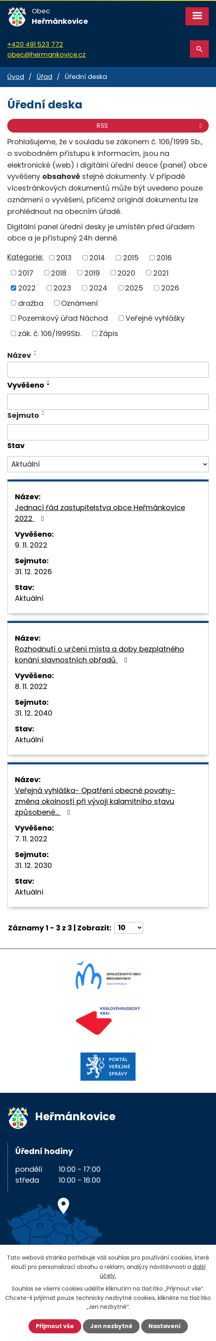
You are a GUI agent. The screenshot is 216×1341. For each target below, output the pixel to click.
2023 (62, 288)
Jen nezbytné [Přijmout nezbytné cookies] (111, 1326)
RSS (151, 125)
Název (19, 355)
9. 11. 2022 (31, 545)
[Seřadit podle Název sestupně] (35, 354)
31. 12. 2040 (33, 713)
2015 (131, 258)
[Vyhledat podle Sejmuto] (108, 432)
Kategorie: (25, 257)
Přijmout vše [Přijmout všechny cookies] (55, 1326)
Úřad (44, 76)
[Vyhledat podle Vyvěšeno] (108, 402)
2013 (64, 258)
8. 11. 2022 (31, 686)
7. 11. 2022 (31, 839)
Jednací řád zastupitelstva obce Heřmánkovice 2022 (100, 512)
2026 (170, 288)
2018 (58, 273)
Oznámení (79, 303)
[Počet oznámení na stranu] (128, 928)
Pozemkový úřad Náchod (63, 318)
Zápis (108, 333)
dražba (30, 303)
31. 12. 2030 (33, 865)
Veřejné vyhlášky (155, 318)
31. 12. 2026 (33, 572)
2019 (92, 273)
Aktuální (29, 598)
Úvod (15, 76)
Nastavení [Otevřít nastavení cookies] (164, 1326)
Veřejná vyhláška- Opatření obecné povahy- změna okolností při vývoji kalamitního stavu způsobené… (95, 801)
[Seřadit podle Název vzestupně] (35, 351)
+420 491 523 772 (35, 44)
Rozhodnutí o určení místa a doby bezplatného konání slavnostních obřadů (99, 654)
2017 (25, 273)
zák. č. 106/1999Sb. (49, 333)
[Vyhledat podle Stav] (108, 464)
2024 (98, 288)
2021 (161, 273)
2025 (134, 288)
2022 (27, 288)
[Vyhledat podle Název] (108, 370)
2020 (126, 273)
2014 (97, 258)
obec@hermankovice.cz (46, 54)
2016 (164, 258)
